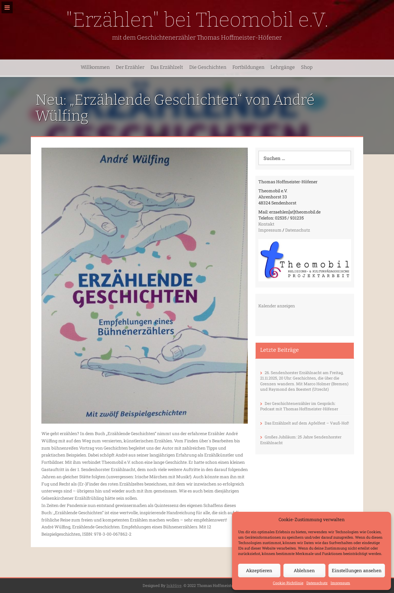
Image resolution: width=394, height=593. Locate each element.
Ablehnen (304, 570)
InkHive (174, 585)
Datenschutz (317, 582)
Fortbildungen (248, 67)
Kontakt (266, 224)
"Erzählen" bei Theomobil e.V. (197, 20)
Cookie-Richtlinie (288, 582)
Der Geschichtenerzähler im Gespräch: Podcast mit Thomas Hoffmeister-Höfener (299, 406)
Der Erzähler (130, 67)
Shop (307, 67)
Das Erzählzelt (166, 67)
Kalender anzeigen (276, 306)
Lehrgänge (282, 67)
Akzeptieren (259, 570)
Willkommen (95, 67)
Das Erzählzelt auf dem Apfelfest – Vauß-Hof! (307, 423)
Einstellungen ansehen (357, 570)
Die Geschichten (207, 67)
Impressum (340, 582)
